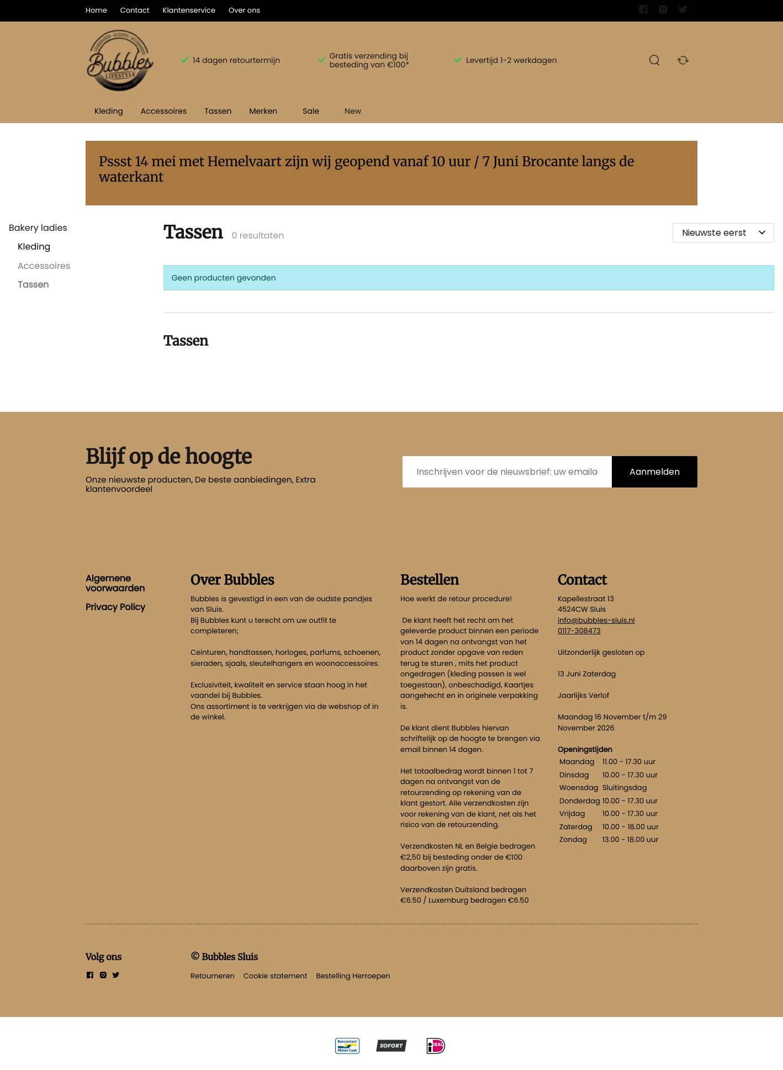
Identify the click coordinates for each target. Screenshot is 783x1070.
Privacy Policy (115, 607)
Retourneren (213, 976)
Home (96, 10)
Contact (135, 10)
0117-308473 (579, 631)
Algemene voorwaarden (115, 583)
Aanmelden (654, 471)
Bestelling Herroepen (353, 976)
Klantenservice (189, 10)
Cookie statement (276, 976)
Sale (311, 110)
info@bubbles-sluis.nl (596, 620)
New (353, 110)
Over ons (244, 10)
